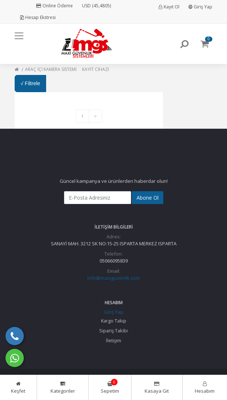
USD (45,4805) (96, 6)
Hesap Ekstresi (38, 17)
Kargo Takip (113, 320)
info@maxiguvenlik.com (113, 278)
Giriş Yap (200, 7)
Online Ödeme (54, 6)
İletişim (113, 340)
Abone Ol (148, 197)
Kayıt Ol (169, 7)
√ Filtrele (30, 83)
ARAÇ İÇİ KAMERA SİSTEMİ (51, 69)
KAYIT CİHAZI (95, 69)
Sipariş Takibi (113, 330)
